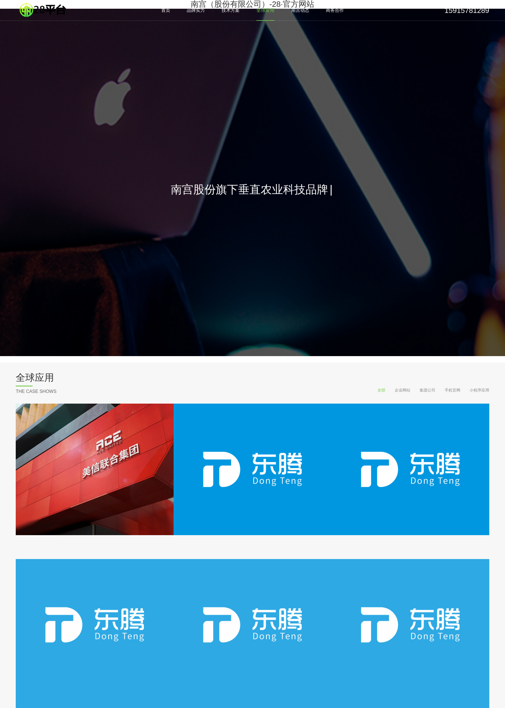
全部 (381, 390)
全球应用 (265, 10)
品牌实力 (196, 10)
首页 (165, 10)
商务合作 (335, 10)
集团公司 (427, 390)
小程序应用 (479, 390)
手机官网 (452, 390)
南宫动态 (300, 10)
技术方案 (231, 10)
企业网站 (402, 390)
